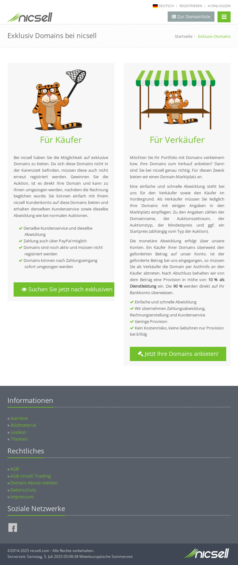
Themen (19, 439)
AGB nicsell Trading (30, 476)
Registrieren (190, 5)
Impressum (22, 497)
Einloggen (219, 5)
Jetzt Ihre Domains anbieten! (178, 353)
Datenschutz (23, 490)
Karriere (19, 418)
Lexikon (18, 432)
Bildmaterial (23, 425)
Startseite (183, 36)
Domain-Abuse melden (34, 483)
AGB (14, 469)
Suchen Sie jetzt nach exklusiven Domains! (80, 289)
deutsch (166, 5)
